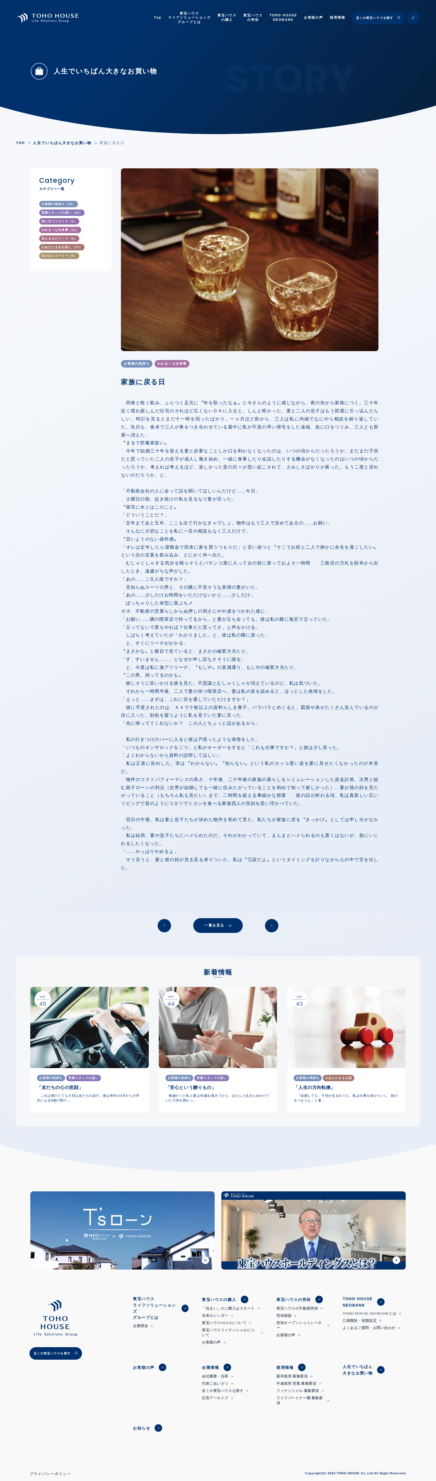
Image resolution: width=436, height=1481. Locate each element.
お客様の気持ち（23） (58, 204)
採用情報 (337, 17)
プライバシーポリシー (50, 1474)
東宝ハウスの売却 (253, 17)
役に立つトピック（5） (59, 221)
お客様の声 (313, 17)
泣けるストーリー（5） (59, 255)
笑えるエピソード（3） (59, 238)
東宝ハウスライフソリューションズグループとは (189, 17)
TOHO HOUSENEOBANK (283, 17)
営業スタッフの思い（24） (62, 212)
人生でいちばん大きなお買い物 (62, 143)
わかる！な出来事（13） (60, 229)
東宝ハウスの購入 (227, 17)
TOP (20, 143)
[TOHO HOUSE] (48, 18)
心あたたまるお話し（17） (62, 247)
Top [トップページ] (158, 17)
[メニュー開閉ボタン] (413, 18)
